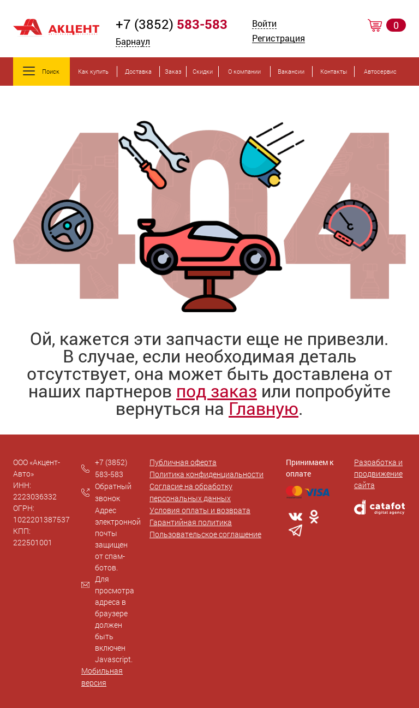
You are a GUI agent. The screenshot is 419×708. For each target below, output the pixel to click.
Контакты (333, 71)
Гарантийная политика (190, 522)
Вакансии (291, 71)
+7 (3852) (172, 24)
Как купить (93, 71)
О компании (244, 71)
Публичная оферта (183, 462)
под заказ (216, 390)
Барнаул (133, 41)
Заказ (173, 71)
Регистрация (278, 39)
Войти (264, 24)
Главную (263, 408)
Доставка (138, 71)
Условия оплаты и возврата (199, 510)
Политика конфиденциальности (206, 474)
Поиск (41, 71)
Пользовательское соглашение (205, 534)
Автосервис (380, 71)
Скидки (203, 71)
